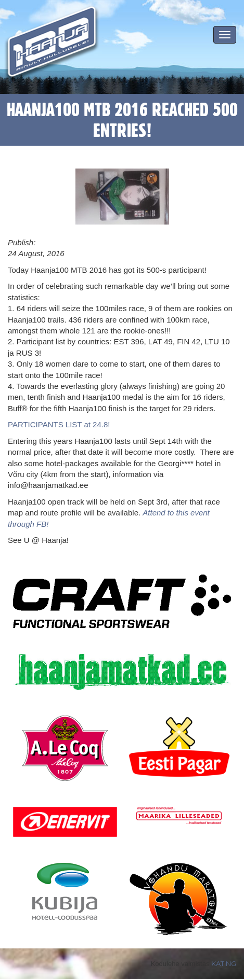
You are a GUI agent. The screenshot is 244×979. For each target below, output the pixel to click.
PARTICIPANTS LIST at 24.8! (59, 424)
